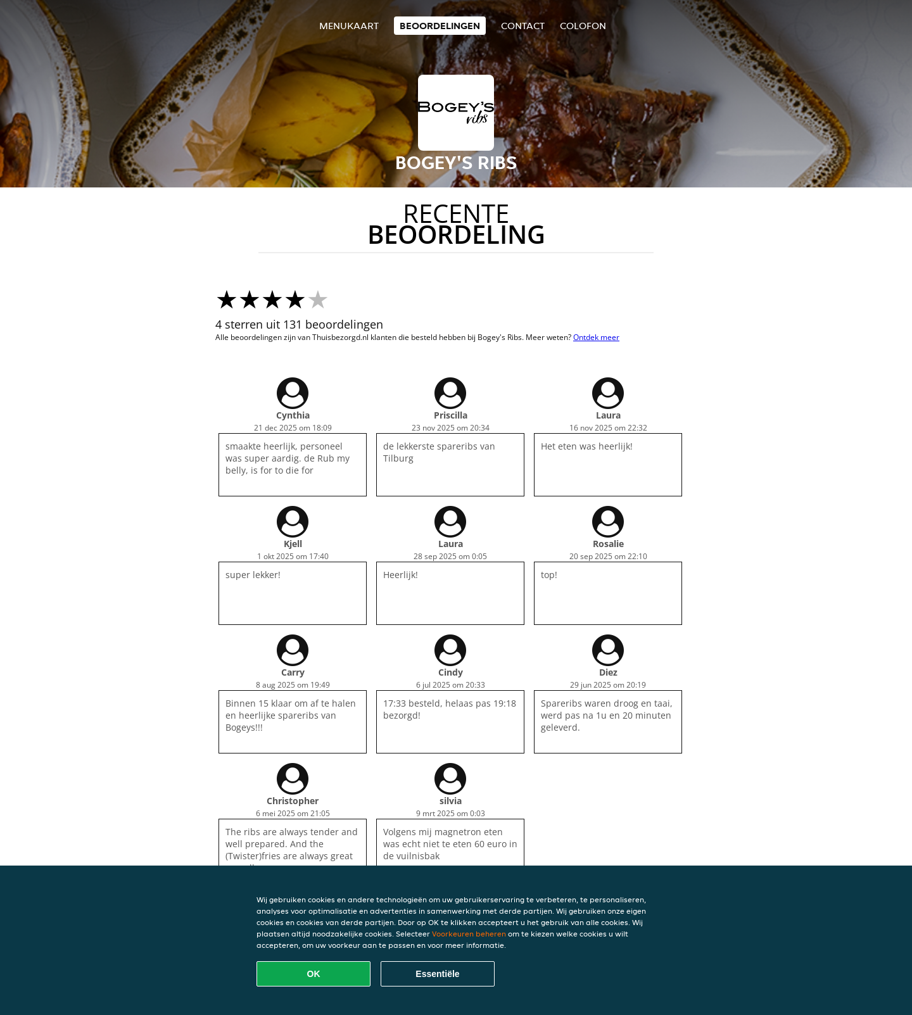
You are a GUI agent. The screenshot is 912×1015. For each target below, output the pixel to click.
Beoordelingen (440, 25)
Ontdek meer (596, 337)
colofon (583, 25)
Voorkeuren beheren (469, 933)
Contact (523, 25)
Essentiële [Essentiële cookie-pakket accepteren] (437, 974)
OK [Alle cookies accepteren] (313, 974)
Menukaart (349, 25)
